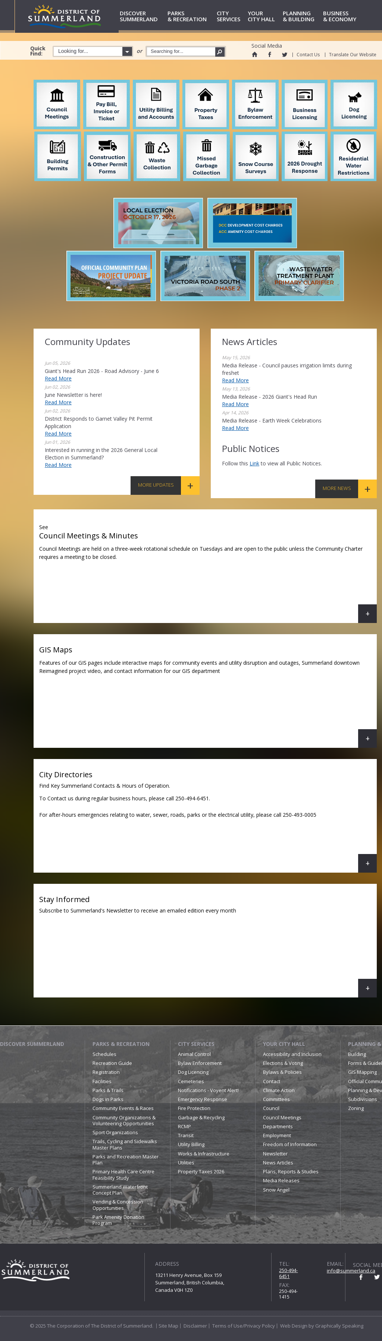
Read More (58, 378)
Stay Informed (208, 945)
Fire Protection (194, 1108)
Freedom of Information (290, 1144)
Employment (277, 1135)
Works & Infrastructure (203, 1153)
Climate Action (279, 1090)
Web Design (293, 1325)
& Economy (343, 16)
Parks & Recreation (121, 1043)
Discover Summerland (32, 1043)
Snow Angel (276, 1189)
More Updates (156, 484)
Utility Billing (191, 1144)
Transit (186, 1135)
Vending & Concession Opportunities (118, 1204)
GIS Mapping (362, 1072)
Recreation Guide (112, 1063)
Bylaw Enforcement (200, 1063)
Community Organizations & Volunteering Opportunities (124, 1120)
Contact (271, 1081)
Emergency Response (202, 1099)
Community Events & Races (123, 1108)
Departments (278, 1126)
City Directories (208, 821)
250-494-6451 (288, 1273)
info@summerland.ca (351, 1270)
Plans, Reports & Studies (291, 1171)
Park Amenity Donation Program (118, 1220)
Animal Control (194, 1054)
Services (231, 16)
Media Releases (281, 1180)
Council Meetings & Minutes (208, 572)
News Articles (278, 1162)
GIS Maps (208, 696)
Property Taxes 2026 (201, 1171)
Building (357, 1054)
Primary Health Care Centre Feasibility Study (123, 1174)
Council (271, 1108)
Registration (106, 1072)
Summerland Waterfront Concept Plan (120, 1189)
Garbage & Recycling (201, 1117)
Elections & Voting (283, 1063)
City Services (196, 1043)
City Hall (264, 16)
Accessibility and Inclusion (292, 1054)
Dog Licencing (193, 1072)
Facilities (102, 1081)
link (254, 463)
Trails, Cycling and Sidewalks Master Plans (125, 1144)
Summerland (142, 16)
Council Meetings (282, 1117)
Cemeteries (191, 1081)
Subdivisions (362, 1099)
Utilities (186, 1162)
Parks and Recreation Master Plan (126, 1159)
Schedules (104, 1054)
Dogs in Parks (108, 1099)
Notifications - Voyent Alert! (208, 1090)
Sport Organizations (115, 1132)
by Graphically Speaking (335, 1325)
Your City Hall (284, 1043)
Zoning (356, 1108)
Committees (276, 1099)
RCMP (184, 1126)
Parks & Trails (108, 1090)
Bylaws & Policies (282, 1072)
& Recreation (190, 16)
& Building (301, 16)
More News (337, 488)
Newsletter (275, 1153)
